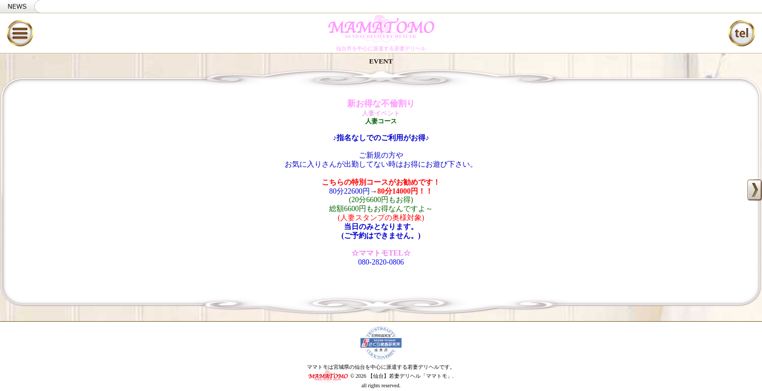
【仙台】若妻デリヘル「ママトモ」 (410, 376)
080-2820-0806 (381, 262)
